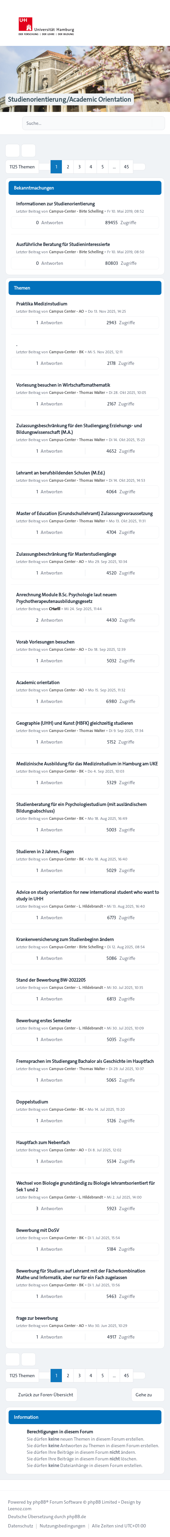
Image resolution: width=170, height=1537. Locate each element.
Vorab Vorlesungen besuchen (45, 642)
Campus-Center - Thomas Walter (77, 392)
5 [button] (103, 166)
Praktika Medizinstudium (41, 303)
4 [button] (91, 166)
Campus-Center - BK (66, 352)
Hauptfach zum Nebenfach (43, 1142)
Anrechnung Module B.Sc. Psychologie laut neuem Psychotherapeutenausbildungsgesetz (66, 598)
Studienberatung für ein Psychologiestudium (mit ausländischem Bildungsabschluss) (81, 807)
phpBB (39, 1502)
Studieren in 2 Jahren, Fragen (45, 851)
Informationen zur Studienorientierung (55, 203)
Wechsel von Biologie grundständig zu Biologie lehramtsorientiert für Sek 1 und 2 (85, 1186)
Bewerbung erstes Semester (43, 1020)
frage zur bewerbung (37, 1318)
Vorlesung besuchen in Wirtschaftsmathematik (63, 385)
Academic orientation (38, 682)
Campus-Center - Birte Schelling (76, 211)
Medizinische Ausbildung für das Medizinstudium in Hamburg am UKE (87, 763)
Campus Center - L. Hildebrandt (76, 906)
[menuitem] (20, 1525)
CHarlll (54, 608)
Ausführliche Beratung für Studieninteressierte (63, 244)
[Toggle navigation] (162, 23)
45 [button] (126, 166)
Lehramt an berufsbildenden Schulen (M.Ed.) (60, 473)
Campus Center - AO (66, 311)
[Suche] (146, 123)
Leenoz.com (19, 1508)
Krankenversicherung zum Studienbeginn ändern (65, 939)
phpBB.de (76, 1516)
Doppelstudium (32, 1102)
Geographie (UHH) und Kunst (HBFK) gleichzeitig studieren (74, 723)
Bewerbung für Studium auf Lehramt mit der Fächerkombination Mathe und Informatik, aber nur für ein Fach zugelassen (80, 1274)
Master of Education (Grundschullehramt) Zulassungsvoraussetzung (84, 513)
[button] (139, 166)
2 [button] (68, 166)
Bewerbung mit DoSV (37, 1230)
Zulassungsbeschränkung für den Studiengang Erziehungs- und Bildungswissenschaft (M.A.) (79, 429)
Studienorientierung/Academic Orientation (69, 99)
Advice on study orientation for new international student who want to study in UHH (87, 895)
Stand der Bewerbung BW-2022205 (51, 980)
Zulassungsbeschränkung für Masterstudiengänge (66, 554)
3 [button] (79, 166)
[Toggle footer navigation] (8, 1485)
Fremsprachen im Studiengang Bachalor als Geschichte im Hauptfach (85, 1061)
